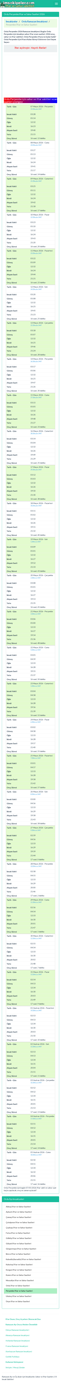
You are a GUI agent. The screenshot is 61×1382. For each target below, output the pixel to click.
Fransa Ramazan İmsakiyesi (17, 1346)
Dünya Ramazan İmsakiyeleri (17, 1330)
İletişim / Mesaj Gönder (15, 1367)
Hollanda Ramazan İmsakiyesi (18, 1341)
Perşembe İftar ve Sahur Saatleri (19, 1291)
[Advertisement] (30, 75)
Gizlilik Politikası (12, 1357)
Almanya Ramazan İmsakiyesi (17, 1335)
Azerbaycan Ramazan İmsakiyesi (19, 1351)
